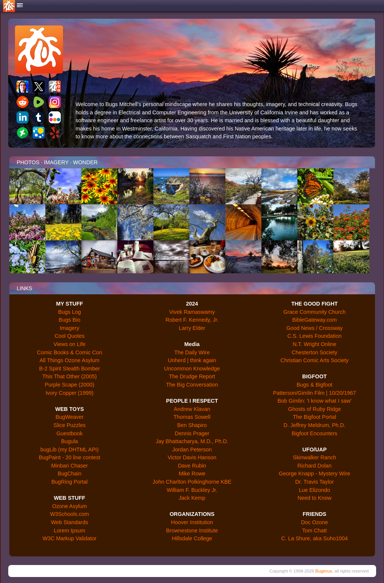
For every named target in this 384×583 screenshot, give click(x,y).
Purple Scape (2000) (69, 385)
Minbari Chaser (69, 466)
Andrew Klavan (192, 409)
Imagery (69, 328)
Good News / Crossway (314, 328)
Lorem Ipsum (69, 531)
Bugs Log (69, 312)
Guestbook (70, 433)
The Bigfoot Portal (314, 417)
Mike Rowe (191, 474)
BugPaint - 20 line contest (69, 457)
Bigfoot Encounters (315, 433)
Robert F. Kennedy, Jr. (191, 320)
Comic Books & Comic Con (69, 352)
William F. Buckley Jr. (191, 490)
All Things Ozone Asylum (70, 360)
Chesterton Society (315, 352)
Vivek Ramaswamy (192, 312)
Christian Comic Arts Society (314, 360)
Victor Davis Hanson (192, 457)
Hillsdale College (192, 538)
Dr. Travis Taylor (314, 482)
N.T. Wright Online (314, 344)
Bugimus (323, 571)
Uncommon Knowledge (192, 369)
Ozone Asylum (69, 506)
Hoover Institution (192, 522)
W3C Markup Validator (70, 538)
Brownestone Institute (192, 531)
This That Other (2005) (69, 376)
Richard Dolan (314, 466)
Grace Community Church (314, 312)
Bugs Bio (70, 320)
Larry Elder (192, 328)
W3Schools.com (69, 514)
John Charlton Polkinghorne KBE (192, 482)
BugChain (69, 474)
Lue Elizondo (314, 490)
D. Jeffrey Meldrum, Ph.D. (314, 425)
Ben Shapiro (192, 425)
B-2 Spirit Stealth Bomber (69, 369)
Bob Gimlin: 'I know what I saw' (314, 401)
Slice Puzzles (70, 425)
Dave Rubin (192, 466)
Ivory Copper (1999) (69, 393)
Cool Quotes (69, 336)
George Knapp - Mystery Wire (314, 474)
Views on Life (70, 344)
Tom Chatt (314, 531)
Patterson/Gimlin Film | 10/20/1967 (314, 393)
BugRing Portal (69, 482)
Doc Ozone (314, 522)
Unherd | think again (192, 360)
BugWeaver (70, 417)
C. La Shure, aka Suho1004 (314, 538)
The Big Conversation (192, 385)
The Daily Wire (192, 352)
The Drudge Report (192, 376)
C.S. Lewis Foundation (314, 336)
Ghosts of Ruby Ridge (314, 409)
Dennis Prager (192, 433)
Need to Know (314, 498)
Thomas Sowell (192, 417)
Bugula (69, 441)
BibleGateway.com (314, 320)
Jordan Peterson (192, 450)
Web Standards (69, 522)
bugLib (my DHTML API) (69, 450)
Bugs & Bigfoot (314, 385)
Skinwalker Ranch (314, 457)
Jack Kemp (191, 498)
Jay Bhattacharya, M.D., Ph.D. (192, 441)
